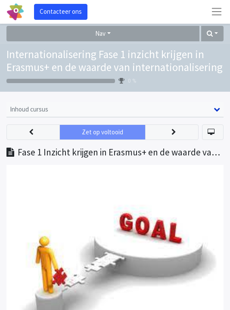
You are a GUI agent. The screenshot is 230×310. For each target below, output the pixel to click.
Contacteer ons (61, 11)
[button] (212, 34)
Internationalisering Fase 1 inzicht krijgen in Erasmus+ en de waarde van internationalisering (114, 60)
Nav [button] (100, 33)
